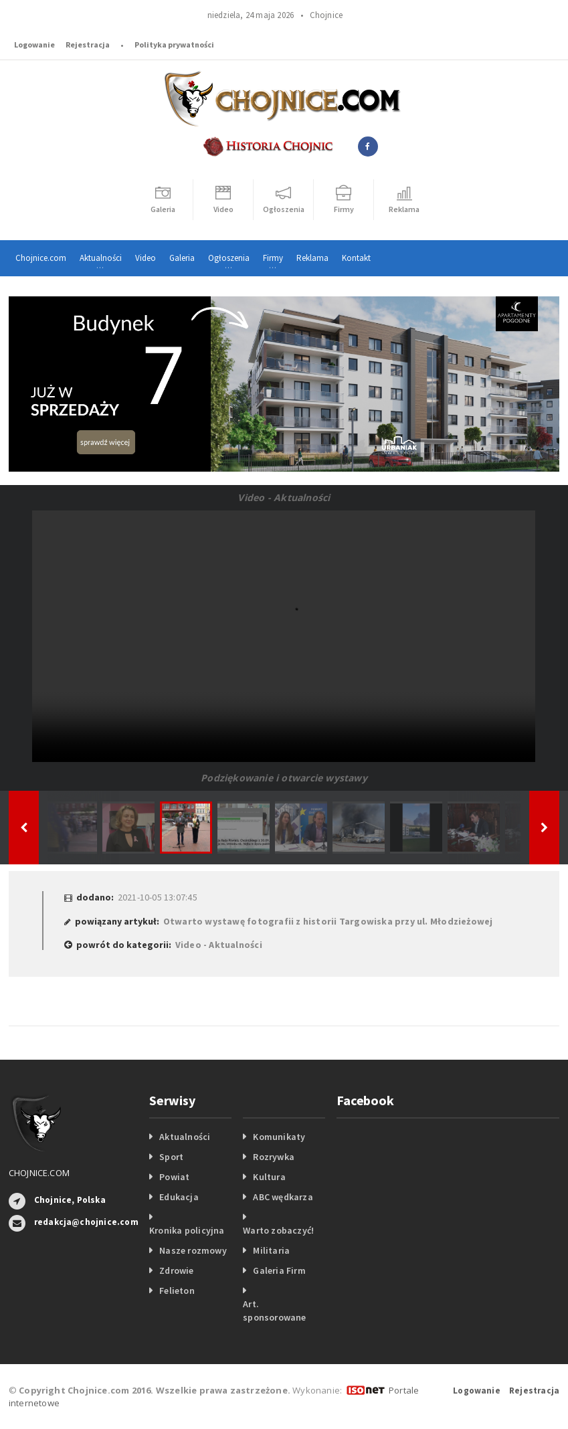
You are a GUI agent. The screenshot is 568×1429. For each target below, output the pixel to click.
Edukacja (179, 1197)
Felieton (177, 1290)
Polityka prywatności (174, 44)
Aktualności (184, 1137)
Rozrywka (273, 1157)
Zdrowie (176, 1270)
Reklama (312, 258)
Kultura (269, 1177)
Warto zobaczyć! (278, 1230)
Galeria (182, 258)
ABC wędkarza (283, 1197)
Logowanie (34, 44)
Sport (171, 1157)
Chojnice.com (40, 258)
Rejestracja (88, 44)
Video (145, 258)
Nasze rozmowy (193, 1250)
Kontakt (356, 258)
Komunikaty (279, 1137)
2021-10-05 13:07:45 (157, 897)
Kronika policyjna (187, 1230)
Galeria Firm (279, 1270)
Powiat (174, 1177)
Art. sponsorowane (274, 1310)
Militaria (271, 1250)
